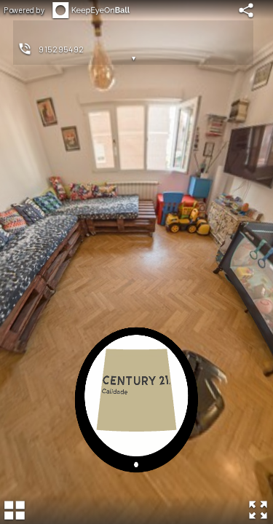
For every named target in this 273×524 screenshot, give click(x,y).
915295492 (61, 49)
